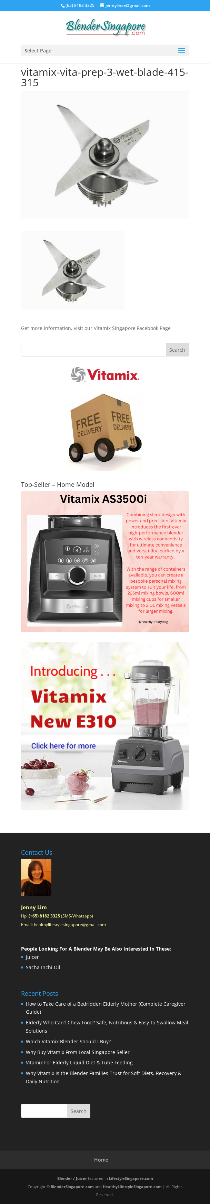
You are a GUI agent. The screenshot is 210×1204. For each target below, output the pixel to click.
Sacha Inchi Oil (43, 967)
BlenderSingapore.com (72, 1186)
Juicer (32, 957)
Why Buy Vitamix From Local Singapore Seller (78, 1052)
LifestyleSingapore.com (131, 1178)
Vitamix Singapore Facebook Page (132, 328)
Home (101, 1159)
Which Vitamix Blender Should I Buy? (68, 1041)
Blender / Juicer (72, 1178)
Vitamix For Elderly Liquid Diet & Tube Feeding (79, 1062)
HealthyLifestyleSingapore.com (132, 1186)
